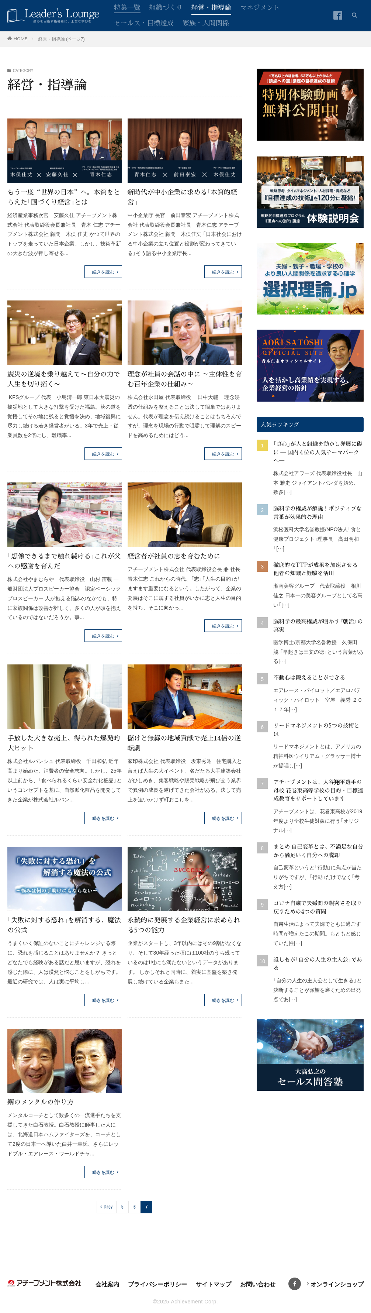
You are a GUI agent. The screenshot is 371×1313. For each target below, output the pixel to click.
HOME (20, 38)
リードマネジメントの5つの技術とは (316, 729)
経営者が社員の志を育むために (174, 555)
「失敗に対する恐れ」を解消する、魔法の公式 (64, 924)
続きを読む (103, 271)
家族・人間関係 (206, 22)
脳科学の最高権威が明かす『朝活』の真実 (318, 625)
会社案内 (107, 1284)
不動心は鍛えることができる (309, 677)
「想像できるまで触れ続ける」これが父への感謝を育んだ (64, 560)
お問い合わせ (257, 1284)
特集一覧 (127, 7)
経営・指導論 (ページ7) (61, 38)
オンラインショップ (337, 1284)
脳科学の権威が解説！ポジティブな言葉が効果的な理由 (317, 512)
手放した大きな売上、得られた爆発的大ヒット (63, 742)
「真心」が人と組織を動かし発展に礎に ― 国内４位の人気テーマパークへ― (317, 452)
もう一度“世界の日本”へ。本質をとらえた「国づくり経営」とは (63, 196)
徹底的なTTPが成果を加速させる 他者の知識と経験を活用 (318, 569)
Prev (108, 1207)
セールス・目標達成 (144, 22)
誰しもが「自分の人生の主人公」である (317, 963)
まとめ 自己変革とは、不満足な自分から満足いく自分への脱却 (318, 850)
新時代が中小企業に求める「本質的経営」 (182, 196)
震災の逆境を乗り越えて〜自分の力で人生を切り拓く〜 (63, 378)
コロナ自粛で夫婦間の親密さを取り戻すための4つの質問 (317, 907)
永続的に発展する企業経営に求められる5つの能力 (184, 924)
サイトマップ (213, 1284)
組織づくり (166, 7)
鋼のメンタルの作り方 (40, 1101)
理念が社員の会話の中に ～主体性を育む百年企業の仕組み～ (182, 378)
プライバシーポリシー (157, 1284)
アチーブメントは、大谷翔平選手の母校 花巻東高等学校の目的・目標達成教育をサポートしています (318, 790)
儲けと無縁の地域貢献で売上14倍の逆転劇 (184, 742)
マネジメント (260, 7)
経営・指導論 (211, 7)
